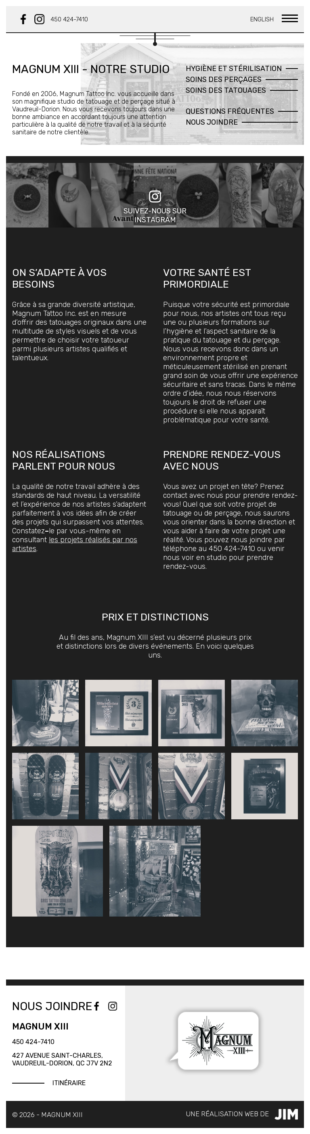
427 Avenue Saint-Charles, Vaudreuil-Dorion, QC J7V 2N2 (62, 1059)
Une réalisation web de (242, 1114)
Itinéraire (69, 1083)
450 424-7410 (69, 19)
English (262, 19)
